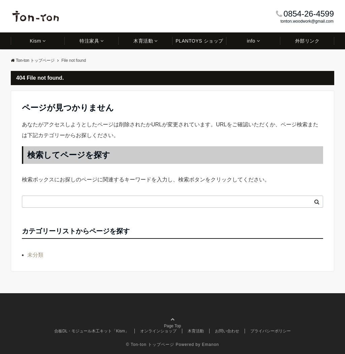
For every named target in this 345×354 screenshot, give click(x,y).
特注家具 (89, 41)
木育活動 (143, 41)
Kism (35, 41)
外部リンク (307, 41)
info (251, 41)
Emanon (210, 344)
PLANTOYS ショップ (199, 41)
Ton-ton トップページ (33, 60)
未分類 (35, 255)
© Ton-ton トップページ (150, 344)
